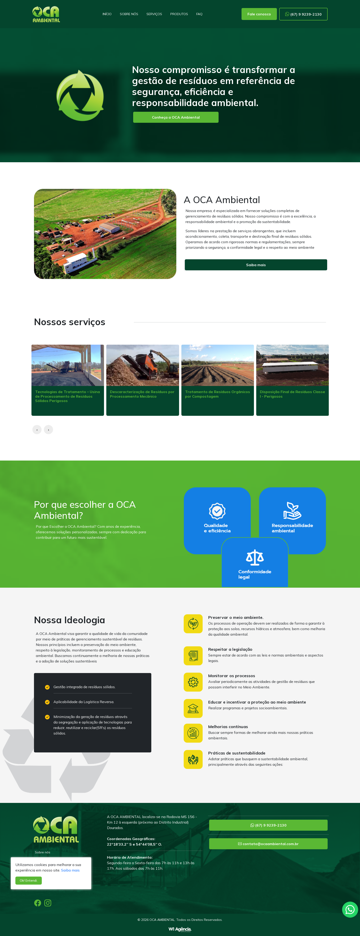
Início (107, 14)
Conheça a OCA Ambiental (176, 117)
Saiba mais (256, 265)
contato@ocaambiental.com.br (268, 843)
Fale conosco (259, 14)
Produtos (179, 14)
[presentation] (37, 429)
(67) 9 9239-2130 (303, 14)
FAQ (199, 14)
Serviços (154, 14)
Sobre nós (129, 14)
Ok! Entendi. (28, 880)
